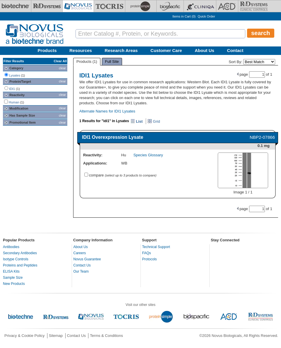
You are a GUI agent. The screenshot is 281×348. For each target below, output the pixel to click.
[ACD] (227, 6)
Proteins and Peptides (20, 265)
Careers (79, 253)
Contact (235, 50)
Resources (80, 50)
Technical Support (156, 247)
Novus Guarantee (87, 259)
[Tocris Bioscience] (109, 6)
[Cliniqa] (200, 6)
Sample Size (13, 278)
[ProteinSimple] (140, 6)
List (137, 121)
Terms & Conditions (106, 335)
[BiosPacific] (170, 6)
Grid (154, 121)
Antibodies (11, 247)
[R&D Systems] (46, 6)
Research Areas (121, 50)
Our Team (81, 271)
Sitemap (56, 335)
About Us (204, 50)
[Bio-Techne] (15, 6)
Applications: (95, 163)
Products (47, 50)
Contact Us (82, 265)
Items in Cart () (184, 16)
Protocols (149, 259)
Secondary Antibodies (20, 253)
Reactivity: (92, 155)
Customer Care (166, 50)
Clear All (60, 61)
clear (62, 68)
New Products (14, 284)
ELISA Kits (11, 271)
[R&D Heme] (253, 6)
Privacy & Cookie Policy (24, 335)
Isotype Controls (15, 259)
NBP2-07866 (262, 137)
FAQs (146, 253)
